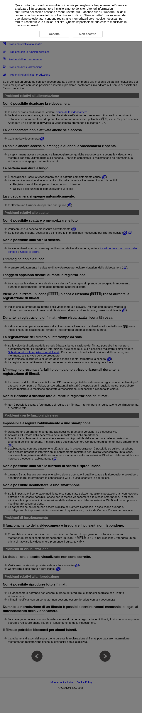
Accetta (109, 12)
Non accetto (93, 15)
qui (77, 12)
